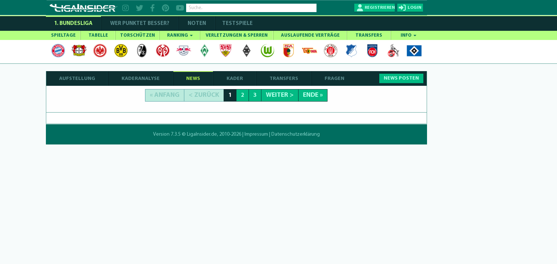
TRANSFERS (368, 35)
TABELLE (98, 35)
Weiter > (280, 95)
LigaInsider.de (202, 134)
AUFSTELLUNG (77, 78)
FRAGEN (334, 78)
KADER (235, 78)
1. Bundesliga (73, 23)
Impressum (256, 134)
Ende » (313, 95)
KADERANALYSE (141, 78)
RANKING (180, 35)
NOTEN (197, 23)
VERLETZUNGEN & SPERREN (237, 35)
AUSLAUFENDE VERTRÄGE (310, 35)
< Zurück (204, 95)
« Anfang (165, 95)
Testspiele (237, 23)
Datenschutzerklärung (295, 134)
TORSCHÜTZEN (137, 35)
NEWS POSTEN (401, 78)
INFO (408, 35)
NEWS (193, 78)
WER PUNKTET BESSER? (139, 23)
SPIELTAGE (63, 35)
